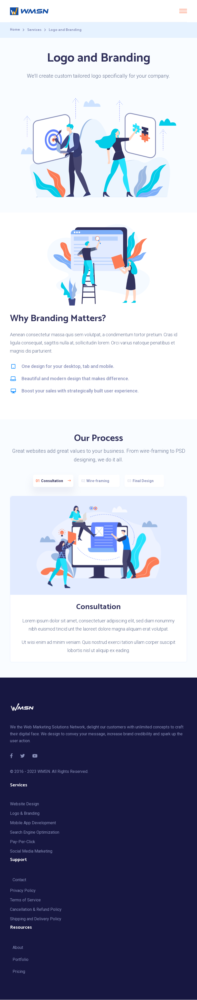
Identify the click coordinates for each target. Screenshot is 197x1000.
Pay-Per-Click (22, 842)
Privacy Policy (23, 890)
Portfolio (20, 959)
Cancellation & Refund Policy (36, 909)
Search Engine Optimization (34, 832)
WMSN (43, 771)
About (18, 947)
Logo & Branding (25, 813)
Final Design (143, 480)
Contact (19, 880)
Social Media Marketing (31, 851)
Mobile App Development (33, 823)
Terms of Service (25, 900)
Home (15, 30)
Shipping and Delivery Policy (35, 919)
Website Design (24, 804)
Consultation (53, 480)
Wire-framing (97, 480)
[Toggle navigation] (183, 11)
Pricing (19, 971)
